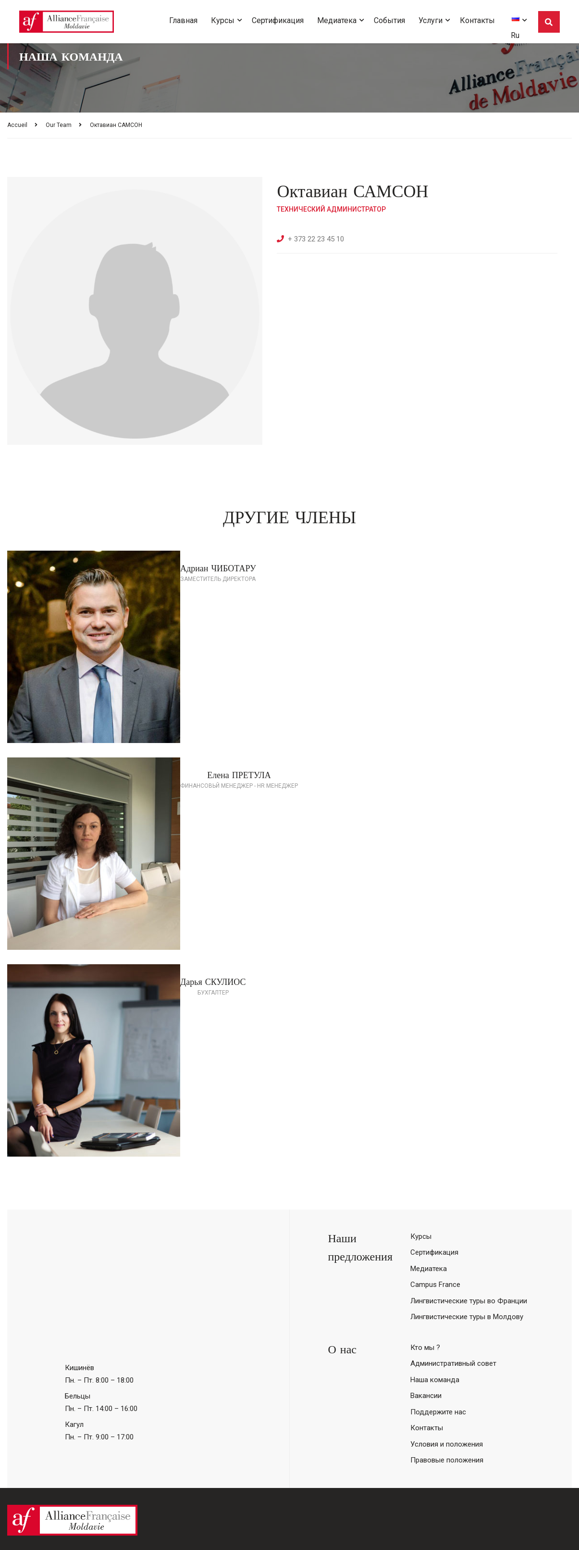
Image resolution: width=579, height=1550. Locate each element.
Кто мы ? (425, 1347)
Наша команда (434, 1379)
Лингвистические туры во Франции (468, 1301)
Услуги (431, 20)
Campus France (435, 1284)
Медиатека (337, 20)
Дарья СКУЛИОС (213, 981)
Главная (183, 20)
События (389, 20)
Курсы (222, 20)
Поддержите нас (438, 1412)
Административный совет (453, 1363)
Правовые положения (446, 1460)
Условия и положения (446, 1444)
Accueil (17, 125)
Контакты (477, 20)
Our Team (59, 125)
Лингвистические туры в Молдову (466, 1316)
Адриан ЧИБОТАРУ (218, 568)
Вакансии (426, 1395)
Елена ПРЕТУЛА (239, 775)
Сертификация (278, 20)
